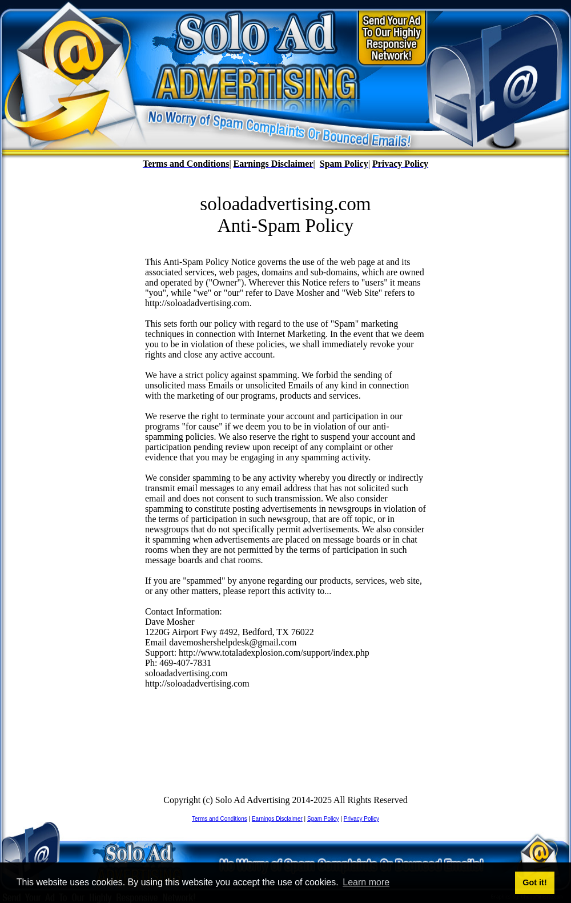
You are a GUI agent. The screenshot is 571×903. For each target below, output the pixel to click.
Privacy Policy (361, 819)
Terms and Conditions (219, 819)
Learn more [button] (366, 882)
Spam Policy (323, 819)
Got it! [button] (534, 882)
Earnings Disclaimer (277, 819)
